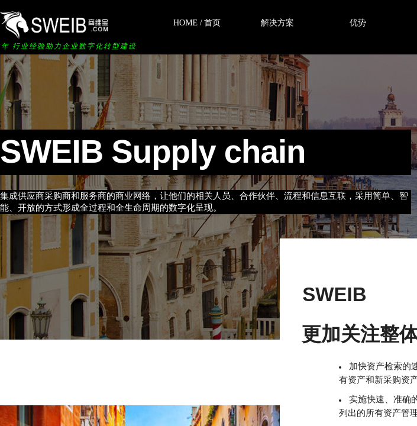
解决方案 (277, 22)
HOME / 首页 (197, 22)
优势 (358, 22)
